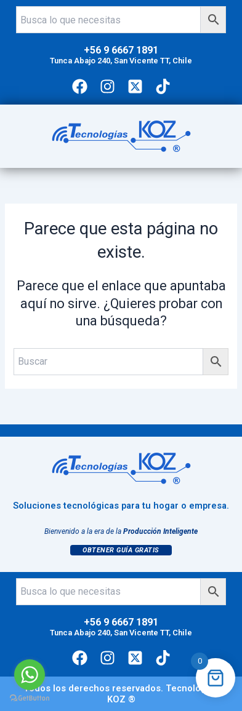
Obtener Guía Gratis (121, 550)
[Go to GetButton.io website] (29, 698)
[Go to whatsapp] (29, 674)
